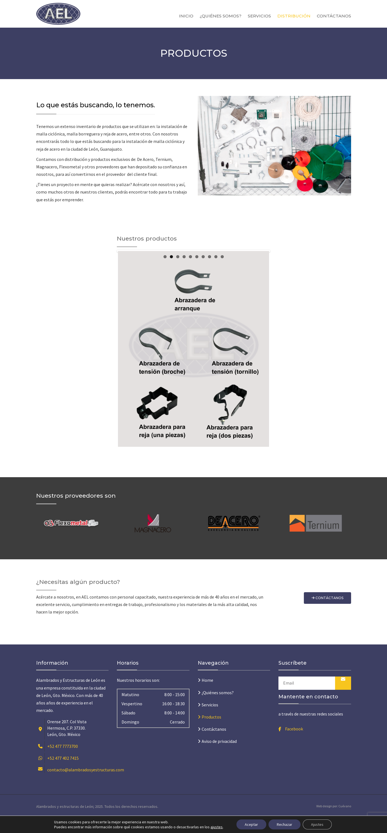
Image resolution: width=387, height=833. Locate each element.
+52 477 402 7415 (63, 773)
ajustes (216, 826)
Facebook (294, 744)
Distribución (293, 16)
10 (222, 450)
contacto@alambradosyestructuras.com (85, 785)
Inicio (186, 16)
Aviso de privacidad (219, 756)
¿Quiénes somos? (220, 16)
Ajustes (317, 824)
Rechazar (284, 824)
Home (207, 695)
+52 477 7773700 (62, 761)
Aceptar (251, 824)
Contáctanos (334, 16)
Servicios (259, 16)
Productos (211, 732)
